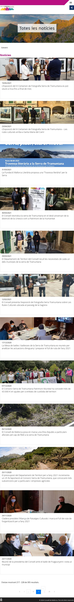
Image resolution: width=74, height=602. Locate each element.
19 (39, 591)
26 (50, 591)
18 (34, 591)
